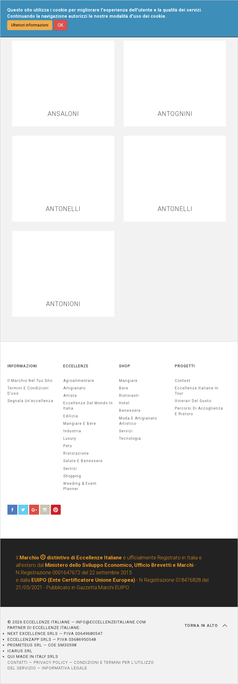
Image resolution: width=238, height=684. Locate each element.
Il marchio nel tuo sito (29, 381)
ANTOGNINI (174, 114)
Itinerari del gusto (193, 401)
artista (70, 395)
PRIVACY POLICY (50, 662)
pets (67, 446)
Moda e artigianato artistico (138, 421)
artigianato (74, 388)
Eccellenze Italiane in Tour (196, 391)
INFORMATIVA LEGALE (64, 668)
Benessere (130, 410)
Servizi (126, 431)
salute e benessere (83, 461)
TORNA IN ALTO (206, 625)
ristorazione (76, 453)
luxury (69, 438)
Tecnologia (130, 438)
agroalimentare (78, 381)
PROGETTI (185, 366)
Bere (123, 388)
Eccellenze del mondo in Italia (88, 406)
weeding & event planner (80, 486)
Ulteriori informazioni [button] (29, 25)
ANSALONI (63, 114)
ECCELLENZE (76, 366)
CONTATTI (17, 662)
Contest (183, 381)
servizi (70, 468)
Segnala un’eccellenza (30, 401)
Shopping (72, 476)
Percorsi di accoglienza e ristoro (199, 411)
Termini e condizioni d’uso (28, 391)
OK (60, 25)
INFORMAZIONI (22, 366)
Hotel (124, 403)
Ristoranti (129, 395)
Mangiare (128, 381)
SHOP (124, 366)
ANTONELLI (63, 209)
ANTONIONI (63, 304)
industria (72, 431)
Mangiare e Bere (79, 423)
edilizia (70, 416)
